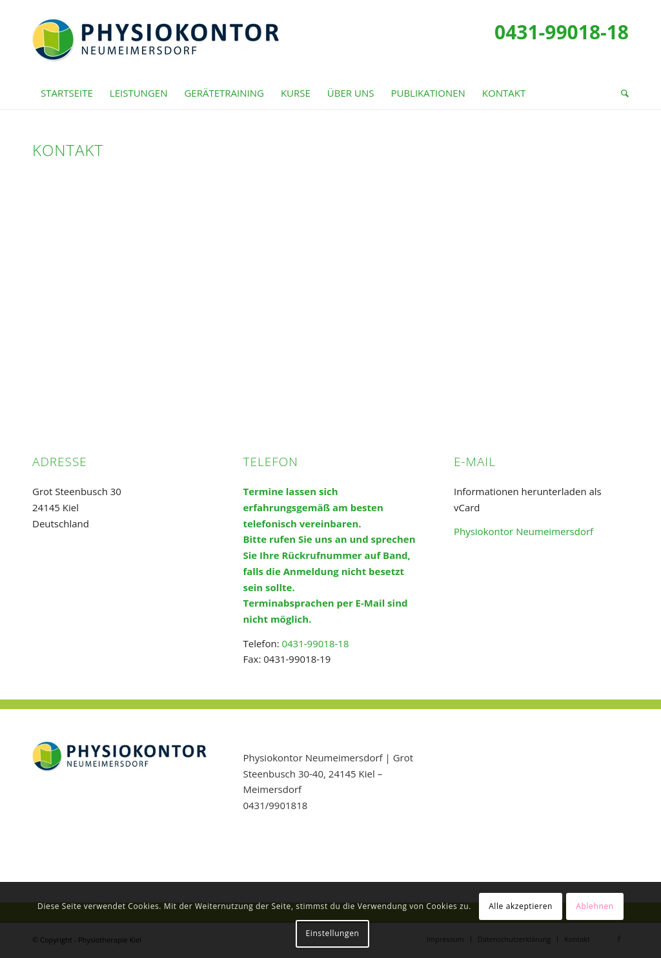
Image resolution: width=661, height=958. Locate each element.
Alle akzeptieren (521, 906)
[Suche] (621, 93)
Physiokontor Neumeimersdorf (523, 531)
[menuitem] (66, 93)
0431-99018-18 (561, 32)
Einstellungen (333, 933)
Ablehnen (594, 906)
